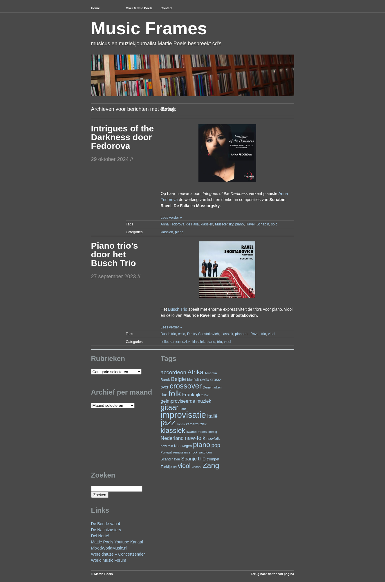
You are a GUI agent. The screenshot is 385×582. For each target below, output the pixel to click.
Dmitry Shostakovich (203, 334)
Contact (166, 8)
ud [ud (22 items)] (175, 467)
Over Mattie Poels (139, 8)
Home (95, 8)
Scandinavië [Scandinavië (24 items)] (170, 459)
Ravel (250, 224)
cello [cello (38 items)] (204, 379)
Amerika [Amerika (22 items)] (211, 373)
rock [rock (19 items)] (194, 452)
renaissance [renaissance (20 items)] (181, 452)
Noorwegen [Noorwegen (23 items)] (183, 446)
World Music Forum (108, 560)
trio (263, 334)
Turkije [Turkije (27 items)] (166, 466)
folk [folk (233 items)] (175, 393)
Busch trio (168, 334)
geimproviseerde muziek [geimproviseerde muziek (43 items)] (186, 401)
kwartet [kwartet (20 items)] (191, 431)
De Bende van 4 (105, 523)
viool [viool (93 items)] (184, 465)
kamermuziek (180, 342)
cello (181, 334)
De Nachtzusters (106, 529)
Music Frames (149, 28)
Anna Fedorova (173, 224)
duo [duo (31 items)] (164, 395)
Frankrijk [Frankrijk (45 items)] (191, 394)
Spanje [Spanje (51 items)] (189, 459)
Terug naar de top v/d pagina (272, 574)
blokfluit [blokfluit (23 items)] (193, 380)
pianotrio (241, 334)
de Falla (192, 224)
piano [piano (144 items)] (201, 445)
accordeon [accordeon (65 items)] (174, 372)
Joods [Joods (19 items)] (180, 424)
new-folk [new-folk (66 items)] (195, 438)
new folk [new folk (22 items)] (167, 446)
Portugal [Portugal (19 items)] (166, 452)
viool (271, 334)
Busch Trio (177, 309)
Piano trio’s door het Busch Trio (114, 254)
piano (239, 224)
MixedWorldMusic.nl (109, 548)
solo (274, 224)
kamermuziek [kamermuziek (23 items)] (196, 424)
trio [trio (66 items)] (202, 459)
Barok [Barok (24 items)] (165, 380)
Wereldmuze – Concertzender (118, 554)
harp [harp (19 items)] (183, 408)
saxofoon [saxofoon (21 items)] (205, 452)
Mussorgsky (224, 224)
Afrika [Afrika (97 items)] (195, 372)
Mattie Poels (103, 574)
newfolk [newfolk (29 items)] (213, 438)
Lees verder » (171, 218)
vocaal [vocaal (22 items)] (197, 467)
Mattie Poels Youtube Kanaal (117, 542)
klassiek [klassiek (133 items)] (173, 430)
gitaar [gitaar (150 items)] (170, 407)
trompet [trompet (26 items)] (213, 459)
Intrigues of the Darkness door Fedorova (122, 137)
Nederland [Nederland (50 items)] (172, 438)
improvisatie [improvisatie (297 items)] (183, 415)
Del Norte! (100, 536)
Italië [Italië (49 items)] (212, 416)
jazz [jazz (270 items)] (168, 422)
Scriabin (262, 224)
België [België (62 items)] (178, 379)
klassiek (207, 224)
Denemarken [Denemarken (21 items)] (212, 387)
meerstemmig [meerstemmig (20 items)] (207, 431)
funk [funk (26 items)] (205, 395)
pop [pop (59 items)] (216, 445)
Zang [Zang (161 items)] (211, 465)
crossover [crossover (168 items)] (186, 386)
